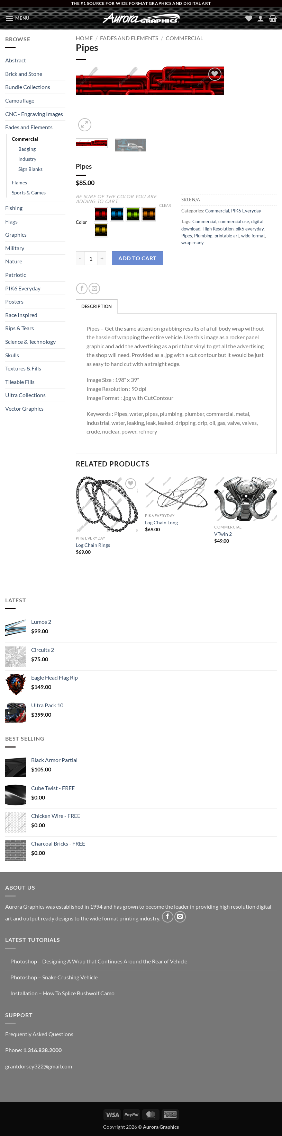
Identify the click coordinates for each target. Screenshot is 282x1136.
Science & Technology (30, 341)
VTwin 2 (223, 534)
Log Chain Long (161, 522)
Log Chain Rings (93, 545)
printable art (227, 235)
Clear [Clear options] (165, 205)
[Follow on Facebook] (167, 917)
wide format (253, 235)
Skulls (12, 355)
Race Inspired (21, 315)
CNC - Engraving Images (34, 114)
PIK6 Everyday (22, 288)
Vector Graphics (24, 408)
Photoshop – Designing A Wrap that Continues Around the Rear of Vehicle (98, 961)
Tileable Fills (20, 381)
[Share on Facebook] (82, 288)
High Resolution (218, 228)
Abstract (15, 60)
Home (84, 38)
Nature (13, 261)
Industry (27, 159)
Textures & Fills (23, 368)
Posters (14, 301)
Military (14, 248)
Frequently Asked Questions (39, 1034)
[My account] (260, 18)
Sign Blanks (30, 169)
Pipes (186, 235)
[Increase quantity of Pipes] (102, 258)
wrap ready (192, 242)
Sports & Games (29, 192)
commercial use (233, 221)
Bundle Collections (27, 87)
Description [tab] (96, 306)
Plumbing (203, 235)
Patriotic (15, 274)
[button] (17, 18)
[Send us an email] (180, 917)
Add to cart (137, 258)
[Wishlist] (248, 18)
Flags (11, 221)
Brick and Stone (23, 73)
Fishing (13, 207)
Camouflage (19, 100)
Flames (19, 182)
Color (81, 222)
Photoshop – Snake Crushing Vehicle (54, 977)
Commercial (25, 139)
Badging (27, 149)
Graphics (16, 234)
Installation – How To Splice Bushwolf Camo (62, 993)
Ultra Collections (25, 395)
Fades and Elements (29, 127)
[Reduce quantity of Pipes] (80, 258)
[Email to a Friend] (94, 288)
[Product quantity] (91, 258)
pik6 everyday (250, 228)
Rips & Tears (19, 328)
